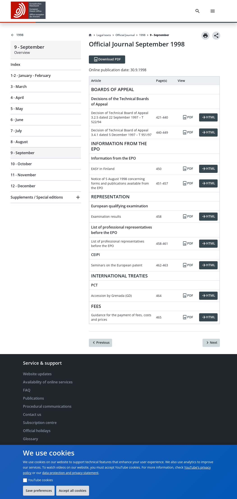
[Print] (205, 36)
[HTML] (208, 117)
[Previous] (100, 343)
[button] (46, 197)
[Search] (198, 11)
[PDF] (188, 117)
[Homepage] (90, 35)
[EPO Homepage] (28, 11)
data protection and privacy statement (70, 473)
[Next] (211, 343)
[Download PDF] (107, 59)
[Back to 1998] (46, 35)
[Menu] (213, 11)
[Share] (216, 36)
